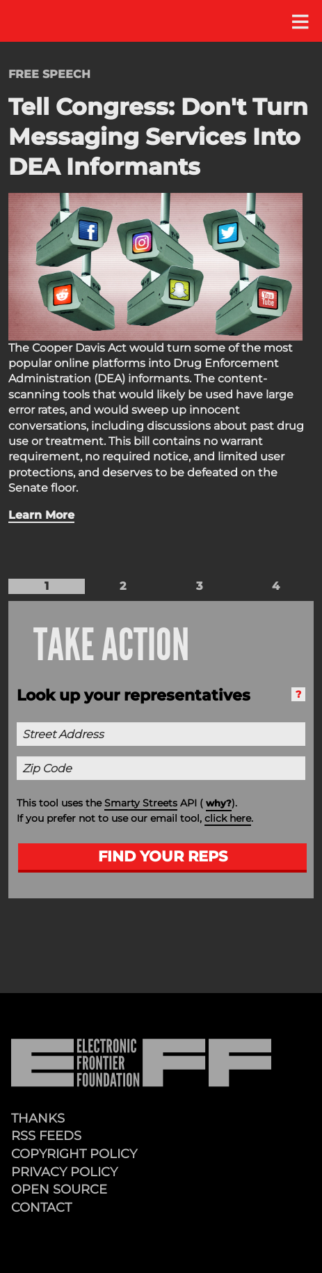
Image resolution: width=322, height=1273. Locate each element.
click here (227, 818)
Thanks (38, 1118)
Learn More (41, 515)
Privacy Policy (64, 1171)
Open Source (59, 1189)
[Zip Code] (161, 768)
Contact (41, 1207)
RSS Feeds (46, 1135)
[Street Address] (161, 734)
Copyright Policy (74, 1153)
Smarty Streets (140, 803)
